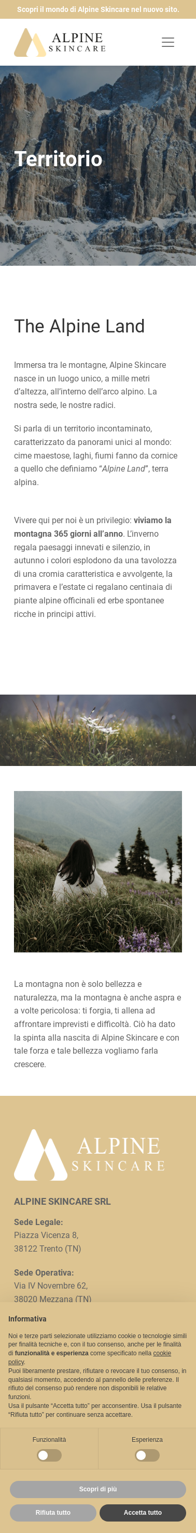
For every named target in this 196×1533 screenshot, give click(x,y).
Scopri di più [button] (98, 1489)
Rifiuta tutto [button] (53, 1512)
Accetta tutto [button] (143, 1512)
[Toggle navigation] (168, 42)
